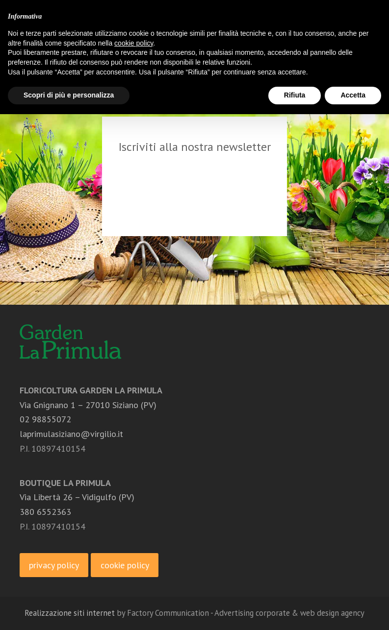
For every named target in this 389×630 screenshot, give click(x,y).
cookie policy (125, 565)
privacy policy (54, 565)
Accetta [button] (352, 95)
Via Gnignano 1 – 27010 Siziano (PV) (88, 405)
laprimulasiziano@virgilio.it (71, 433)
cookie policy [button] (133, 43)
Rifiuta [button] (295, 95)
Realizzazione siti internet (70, 612)
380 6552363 (45, 511)
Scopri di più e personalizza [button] (69, 95)
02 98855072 (45, 419)
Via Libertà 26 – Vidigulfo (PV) (77, 497)
